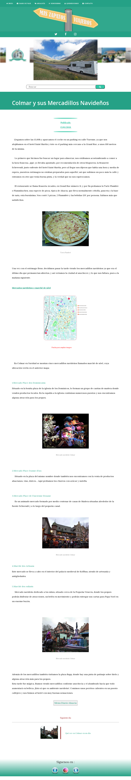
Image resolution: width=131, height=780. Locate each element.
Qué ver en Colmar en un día (77, 733)
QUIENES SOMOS (72, 3)
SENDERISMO (55, 3)
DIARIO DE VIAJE (24, 3)
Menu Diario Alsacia (65, 702)
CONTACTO (87, 3)
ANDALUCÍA (40, 3)
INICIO (9, 3)
